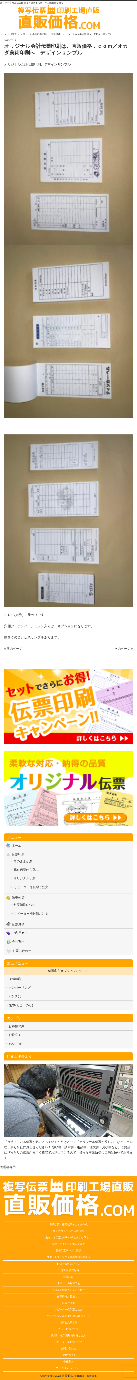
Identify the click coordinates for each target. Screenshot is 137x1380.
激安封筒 (18, 897)
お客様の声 (16, 1026)
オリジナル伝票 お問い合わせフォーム (68, 1315)
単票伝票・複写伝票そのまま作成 (68, 1224)
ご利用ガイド (21, 933)
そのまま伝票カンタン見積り (68, 1289)
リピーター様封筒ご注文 (31, 913)
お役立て (15, 1034)
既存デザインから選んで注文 (68, 1243)
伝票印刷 (18, 854)
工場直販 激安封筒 (68, 1270)
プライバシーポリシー (68, 1368)
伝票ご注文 (68, 1302)
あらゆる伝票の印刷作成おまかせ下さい (68, 1237)
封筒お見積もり (68, 1322)
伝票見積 (18, 924)
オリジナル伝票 (24, 878)
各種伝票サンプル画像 (68, 1250)
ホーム (16, 845)
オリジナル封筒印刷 (68, 1283)
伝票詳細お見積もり (68, 1296)
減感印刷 (15, 979)
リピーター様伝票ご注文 (31, 887)
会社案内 (18, 941)
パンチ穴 (15, 996)
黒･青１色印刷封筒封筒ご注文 (68, 1335)
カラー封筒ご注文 (68, 1328)
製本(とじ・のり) (21, 1005)
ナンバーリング (20, 987)
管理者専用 (8, 1167)
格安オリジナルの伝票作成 (68, 1230)
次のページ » (124, 648)
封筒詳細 (68, 1276)
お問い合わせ (21, 950)
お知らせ (15, 1044)
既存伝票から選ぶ (26, 869)
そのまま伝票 (23, 861)
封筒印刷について (26, 904)
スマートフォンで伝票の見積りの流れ (68, 1257)
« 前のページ (13, 648)
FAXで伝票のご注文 (68, 1263)
